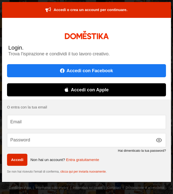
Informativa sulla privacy (52, 187)
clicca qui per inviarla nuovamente (83, 171)
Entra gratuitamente (82, 160)
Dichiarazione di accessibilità (145, 187)
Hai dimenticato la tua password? (142, 150)
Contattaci (114, 187)
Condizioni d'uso (20, 187)
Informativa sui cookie (87, 187)
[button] (159, 140)
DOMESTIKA (86, 34)
